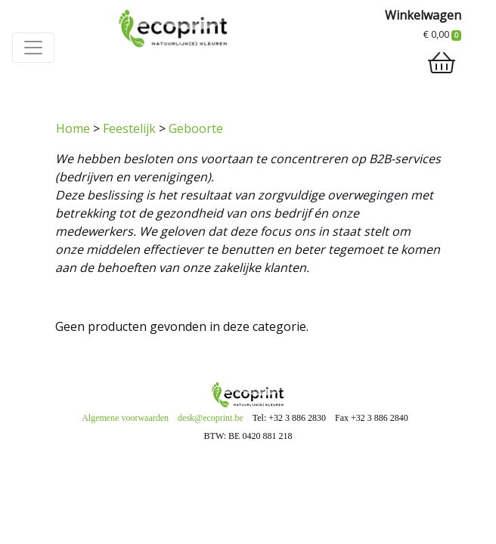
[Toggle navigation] (33, 47)
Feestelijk (129, 128)
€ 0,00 (442, 34)
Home (73, 128)
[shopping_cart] (441, 62)
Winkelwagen (423, 15)
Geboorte (196, 128)
